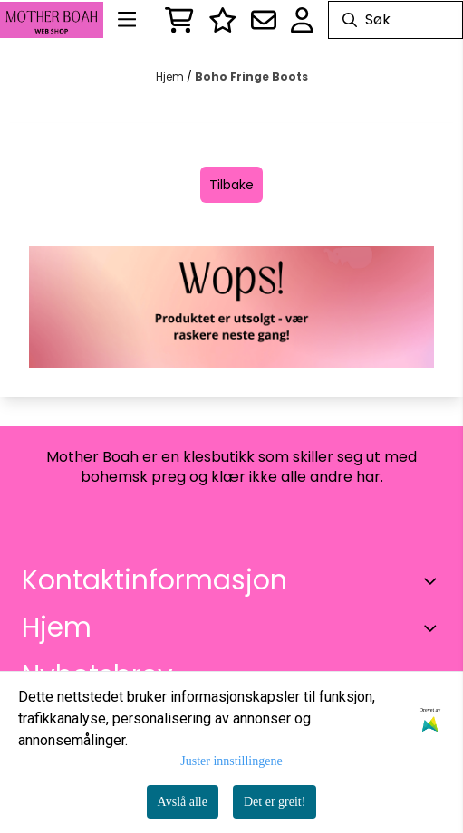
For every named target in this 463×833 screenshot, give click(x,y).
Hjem (171, 76)
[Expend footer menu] (434, 627)
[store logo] (51, 20)
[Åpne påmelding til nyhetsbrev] (264, 20)
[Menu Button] (127, 19)
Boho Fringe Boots (251, 76)
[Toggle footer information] (434, 580)
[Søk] (395, 20)
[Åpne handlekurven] (179, 20)
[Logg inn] (223, 20)
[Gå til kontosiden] (302, 20)
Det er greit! (274, 802)
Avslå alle (182, 802)
